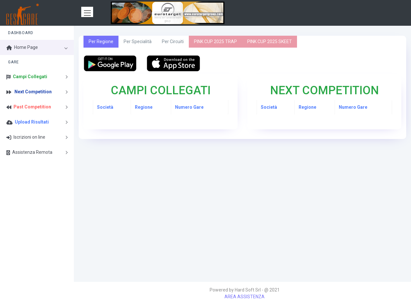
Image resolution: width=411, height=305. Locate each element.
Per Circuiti (173, 41)
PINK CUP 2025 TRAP (215, 41)
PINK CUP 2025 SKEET (269, 41)
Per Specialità (138, 41)
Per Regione (101, 41)
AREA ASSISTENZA (244, 296)
